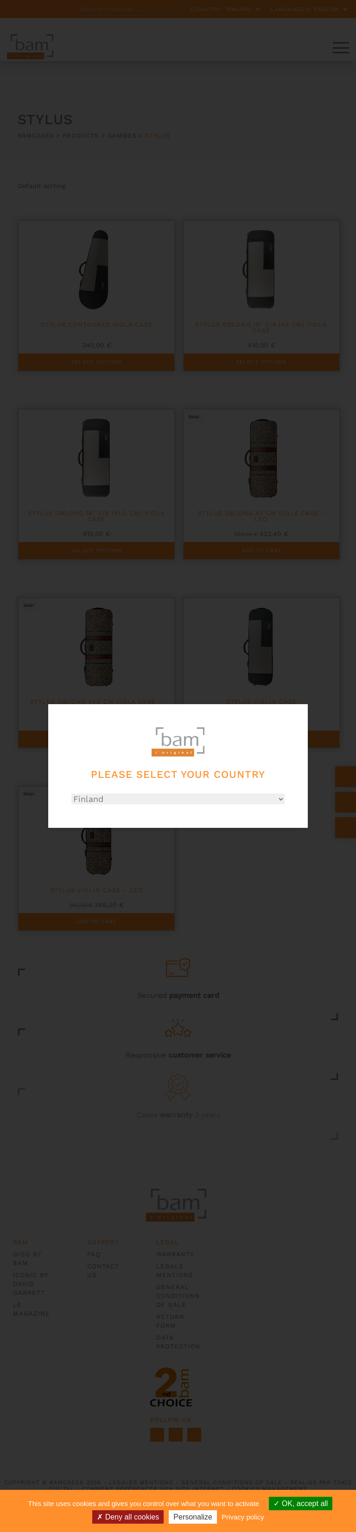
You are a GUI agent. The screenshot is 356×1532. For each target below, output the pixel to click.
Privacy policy (243, 1517)
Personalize (192, 1517)
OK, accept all (300, 1503)
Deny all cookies (128, 1517)
